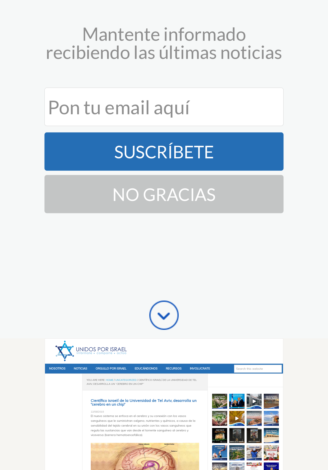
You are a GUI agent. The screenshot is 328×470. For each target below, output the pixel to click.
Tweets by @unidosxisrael (230, 175)
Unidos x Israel (90, 25)
